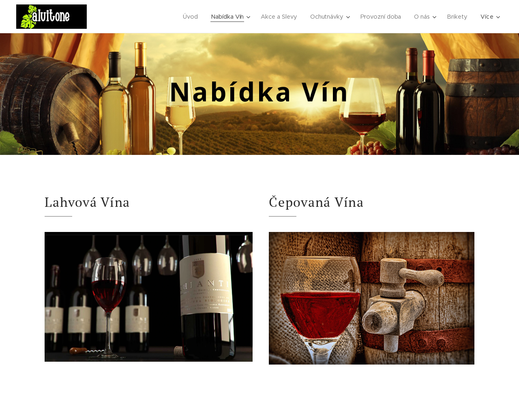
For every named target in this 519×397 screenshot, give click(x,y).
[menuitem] (189, 16)
